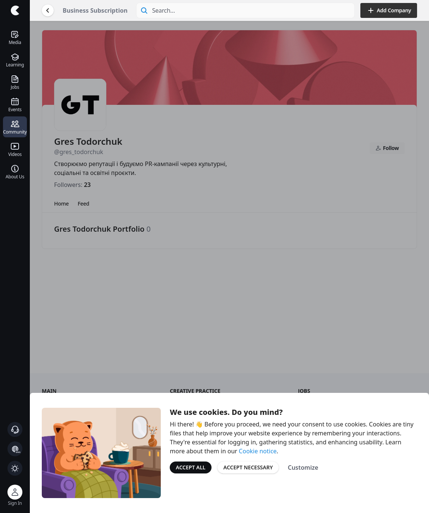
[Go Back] (48, 10)
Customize (303, 467)
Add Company (388, 10)
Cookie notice (258, 451)
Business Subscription (95, 10)
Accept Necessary (248, 467)
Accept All (190, 467)
